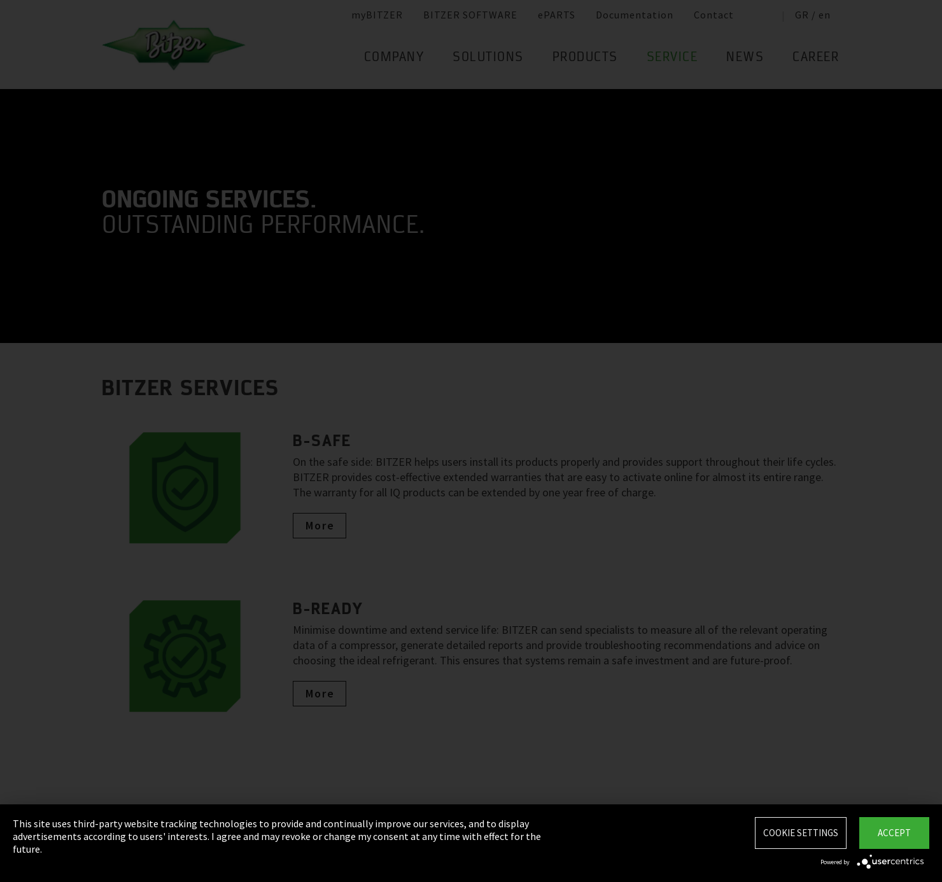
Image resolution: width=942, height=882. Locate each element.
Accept (894, 833)
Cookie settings (800, 833)
